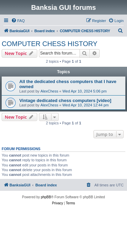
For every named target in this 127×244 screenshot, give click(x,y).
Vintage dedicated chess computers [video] (65, 100)
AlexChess (49, 91)
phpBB (46, 197)
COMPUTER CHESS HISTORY (50, 43)
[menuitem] (18, 21)
